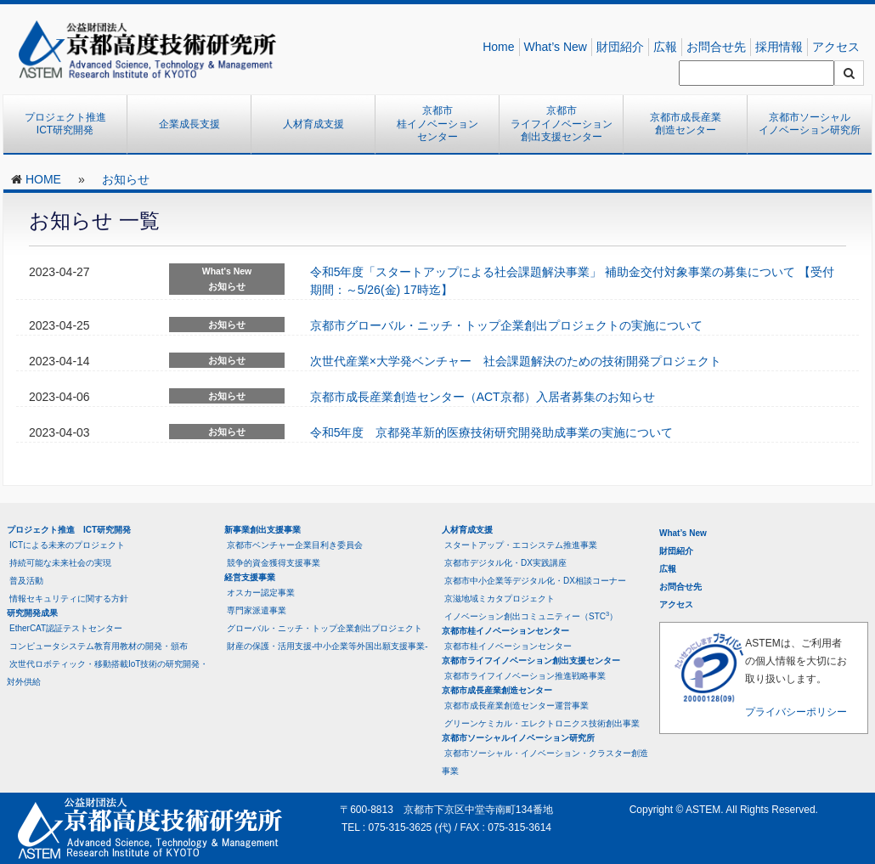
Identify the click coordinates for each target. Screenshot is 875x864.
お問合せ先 (716, 47)
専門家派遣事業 (256, 610)
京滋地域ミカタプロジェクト (499, 598)
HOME (43, 179)
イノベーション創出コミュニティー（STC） (531, 615)
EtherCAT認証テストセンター (65, 628)
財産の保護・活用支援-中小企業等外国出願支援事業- (327, 646)
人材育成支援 (313, 124)
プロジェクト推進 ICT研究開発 (70, 124)
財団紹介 (620, 47)
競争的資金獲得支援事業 (273, 563)
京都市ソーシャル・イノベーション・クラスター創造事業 (545, 762)
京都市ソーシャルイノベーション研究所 (810, 124)
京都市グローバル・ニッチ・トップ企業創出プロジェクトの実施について (506, 325)
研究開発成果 (32, 613)
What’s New (555, 47)
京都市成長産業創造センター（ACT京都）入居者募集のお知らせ (482, 397)
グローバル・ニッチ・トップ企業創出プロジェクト (324, 628)
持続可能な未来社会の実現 (60, 563)
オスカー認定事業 (261, 592)
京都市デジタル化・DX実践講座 (505, 563)
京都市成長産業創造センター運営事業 (516, 705)
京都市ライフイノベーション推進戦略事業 (525, 675)
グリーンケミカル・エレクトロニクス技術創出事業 (542, 723)
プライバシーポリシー (796, 712)
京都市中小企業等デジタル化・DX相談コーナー (535, 580)
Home (498, 47)
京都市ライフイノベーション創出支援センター (561, 123)
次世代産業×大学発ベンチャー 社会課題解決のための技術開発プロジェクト (515, 361)
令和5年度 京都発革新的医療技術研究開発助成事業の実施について (492, 432)
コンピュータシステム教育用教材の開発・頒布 (98, 646)
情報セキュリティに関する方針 (68, 598)
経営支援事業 (249, 577)
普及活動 (26, 580)
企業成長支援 (189, 124)
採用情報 (779, 47)
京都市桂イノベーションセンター (437, 123)
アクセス (836, 47)
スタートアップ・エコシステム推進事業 (520, 545)
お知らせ (126, 179)
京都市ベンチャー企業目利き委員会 (295, 545)
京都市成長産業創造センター (685, 124)
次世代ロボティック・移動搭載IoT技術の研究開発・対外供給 (107, 672)
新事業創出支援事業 (262, 529)
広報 (665, 47)
